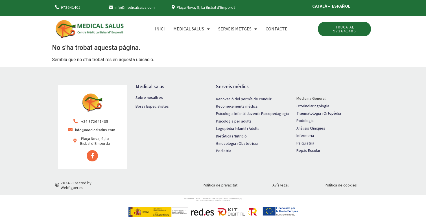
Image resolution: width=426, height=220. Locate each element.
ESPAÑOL (341, 6)
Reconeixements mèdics (237, 106)
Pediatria (223, 150)
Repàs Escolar (308, 150)
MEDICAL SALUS (191, 29)
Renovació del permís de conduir (244, 98)
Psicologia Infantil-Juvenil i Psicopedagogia (252, 113)
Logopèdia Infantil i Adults (237, 128)
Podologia (305, 120)
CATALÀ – (321, 6)
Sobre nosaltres (149, 97)
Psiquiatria (305, 143)
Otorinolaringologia (312, 105)
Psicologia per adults (234, 121)
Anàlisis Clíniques (310, 128)
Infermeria (305, 135)
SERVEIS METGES (237, 29)
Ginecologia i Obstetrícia (237, 143)
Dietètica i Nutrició (231, 136)
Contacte (276, 29)
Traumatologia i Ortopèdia (318, 113)
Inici (160, 29)
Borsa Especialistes (152, 106)
